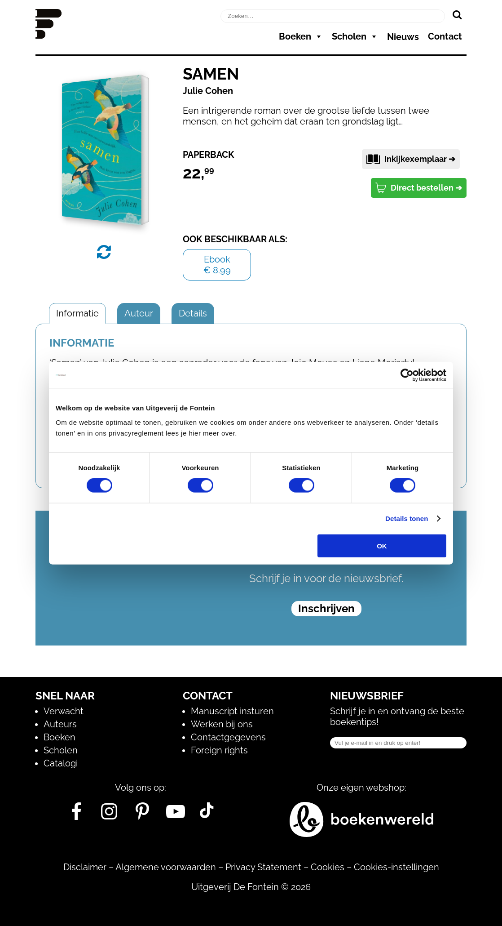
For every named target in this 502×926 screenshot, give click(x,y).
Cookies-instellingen (396, 867)
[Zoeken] (457, 14)
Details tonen (406, 518)
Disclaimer (84, 867)
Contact (445, 36)
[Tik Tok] (206, 815)
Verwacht (64, 711)
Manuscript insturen (232, 711)
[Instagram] (109, 815)
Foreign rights (219, 750)
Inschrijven (326, 608)
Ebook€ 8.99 (217, 265)
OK (382, 545)
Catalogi (61, 763)
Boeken (301, 36)
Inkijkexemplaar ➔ (410, 159)
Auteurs (60, 724)
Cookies (327, 867)
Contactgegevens (228, 737)
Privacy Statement (263, 867)
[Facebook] (76, 815)
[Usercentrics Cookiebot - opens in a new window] (407, 375)
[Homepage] (48, 35)
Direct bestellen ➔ (418, 188)
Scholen (355, 36)
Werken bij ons (222, 724)
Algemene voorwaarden (165, 867)
